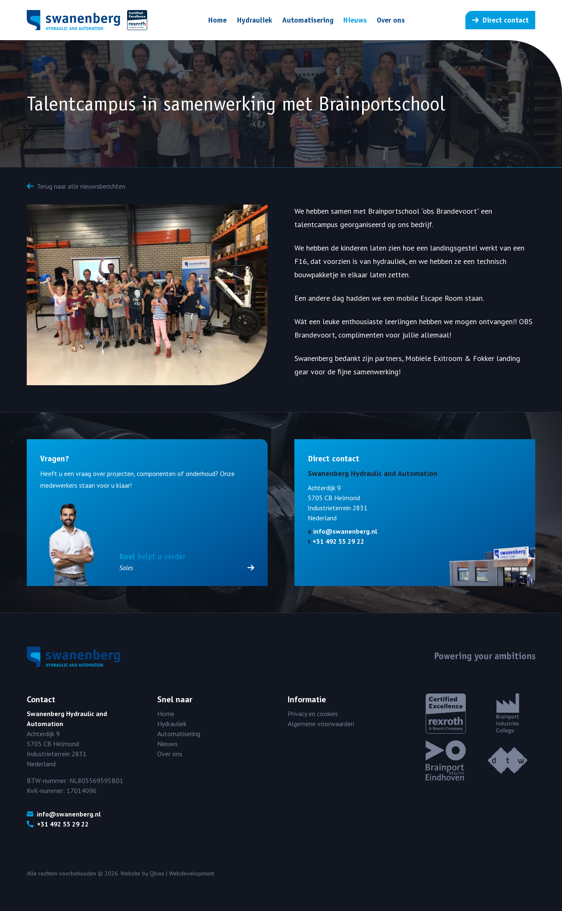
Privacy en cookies (313, 713)
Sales (186, 567)
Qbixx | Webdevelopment (182, 873)
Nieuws (355, 20)
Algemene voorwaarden (321, 723)
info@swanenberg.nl (345, 531)
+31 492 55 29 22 (338, 541)
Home (217, 20)
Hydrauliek (254, 20)
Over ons (391, 20)
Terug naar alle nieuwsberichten (76, 186)
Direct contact (500, 20)
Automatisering (307, 20)
